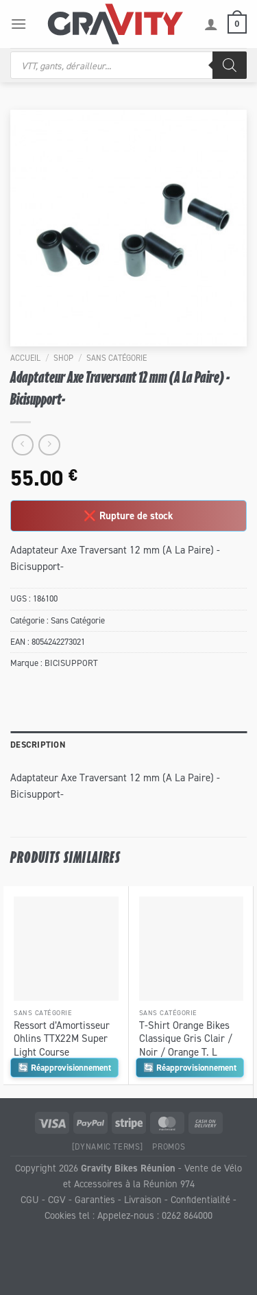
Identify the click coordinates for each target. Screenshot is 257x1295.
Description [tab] (37, 744)
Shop (63, 358)
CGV (57, 1199)
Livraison (143, 1199)
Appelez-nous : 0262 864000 (154, 1215)
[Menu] (18, 23)
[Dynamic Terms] (107, 1146)
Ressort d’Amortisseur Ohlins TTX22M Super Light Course (62, 1038)
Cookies (60, 1215)
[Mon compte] (211, 24)
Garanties (95, 1199)
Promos (168, 1146)
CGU (30, 1199)
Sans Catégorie (116, 358)
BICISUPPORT (71, 663)
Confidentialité (200, 1199)
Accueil (25, 358)
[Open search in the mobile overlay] (128, 65)
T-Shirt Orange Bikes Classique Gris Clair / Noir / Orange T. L (185, 1038)
